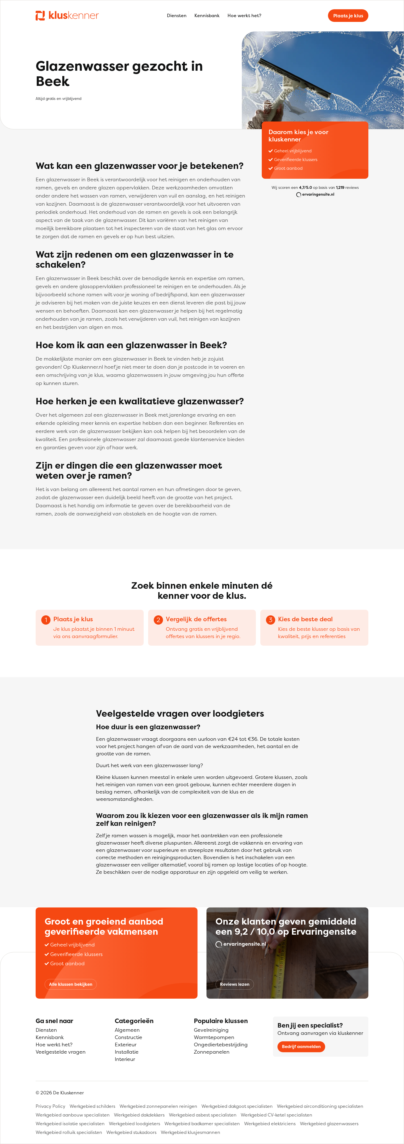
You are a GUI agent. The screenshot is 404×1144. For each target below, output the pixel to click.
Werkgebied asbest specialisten (203, 1115)
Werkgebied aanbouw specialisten (73, 1115)
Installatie (127, 1051)
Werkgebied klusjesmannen (190, 1132)
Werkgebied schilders (92, 1106)
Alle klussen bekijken (70, 984)
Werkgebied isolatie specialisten (70, 1123)
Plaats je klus (348, 16)
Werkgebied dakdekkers (139, 1115)
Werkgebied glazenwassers (329, 1123)
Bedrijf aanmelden (301, 1046)
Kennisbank (207, 15)
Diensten (177, 15)
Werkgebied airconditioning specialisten (320, 1106)
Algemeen (127, 1029)
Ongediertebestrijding (221, 1044)
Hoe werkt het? (244, 15)
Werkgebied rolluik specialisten (69, 1132)
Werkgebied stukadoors (131, 1132)
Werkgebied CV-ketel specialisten (276, 1115)
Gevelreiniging (211, 1029)
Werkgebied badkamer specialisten (202, 1123)
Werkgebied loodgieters (134, 1123)
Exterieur (125, 1044)
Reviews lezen (234, 984)
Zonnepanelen (211, 1051)
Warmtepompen (214, 1037)
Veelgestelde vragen (61, 1051)
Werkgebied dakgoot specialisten (237, 1106)
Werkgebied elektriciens (270, 1123)
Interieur (125, 1059)
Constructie (128, 1037)
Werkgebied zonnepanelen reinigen (158, 1106)
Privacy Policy (50, 1106)
